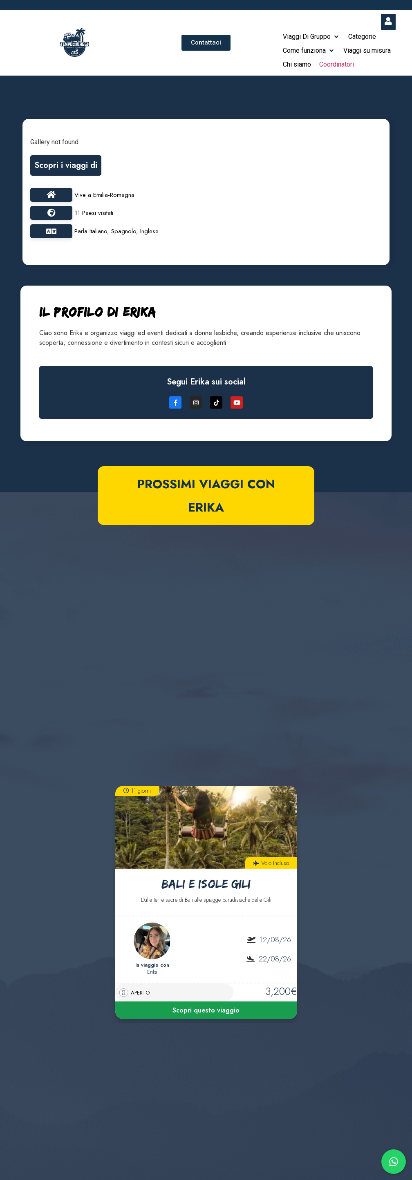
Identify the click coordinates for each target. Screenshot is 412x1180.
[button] (311, 37)
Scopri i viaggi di (65, 165)
